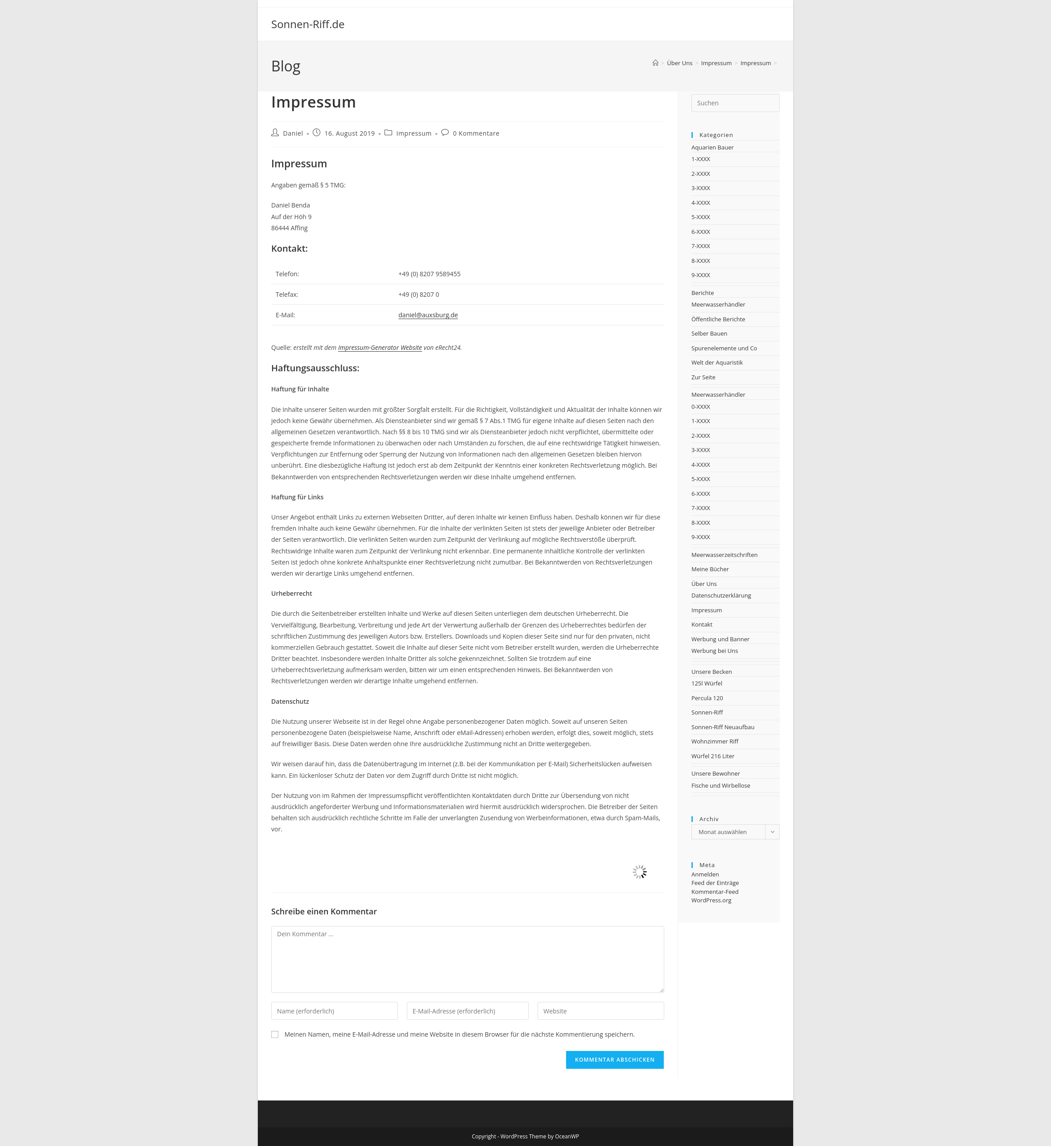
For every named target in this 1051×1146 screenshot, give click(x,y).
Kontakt (701, 624)
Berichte (702, 293)
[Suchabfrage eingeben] (735, 103)
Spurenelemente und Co (724, 348)
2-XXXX (700, 174)
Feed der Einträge (715, 883)
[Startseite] (655, 63)
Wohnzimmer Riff (714, 741)
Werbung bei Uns (714, 651)
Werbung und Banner (720, 639)
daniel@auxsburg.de (428, 315)
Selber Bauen (709, 333)
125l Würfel (706, 683)
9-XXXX (700, 275)
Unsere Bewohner (715, 773)
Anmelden (705, 874)
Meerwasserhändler (718, 304)
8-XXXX (700, 261)
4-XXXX (700, 203)
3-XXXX (700, 188)
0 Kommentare (476, 133)
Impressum (413, 133)
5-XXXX (700, 217)
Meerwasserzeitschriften (724, 555)
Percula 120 (707, 698)
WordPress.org (711, 900)
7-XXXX (700, 246)
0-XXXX (700, 407)
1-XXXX (700, 159)
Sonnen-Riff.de (307, 24)
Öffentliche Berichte (718, 319)
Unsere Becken (711, 672)
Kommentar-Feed (715, 892)
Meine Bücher (710, 569)
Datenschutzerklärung (721, 595)
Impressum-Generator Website (380, 347)
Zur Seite (703, 377)
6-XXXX (700, 232)
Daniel (293, 133)
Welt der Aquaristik (717, 362)
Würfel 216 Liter (713, 756)
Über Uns (704, 584)
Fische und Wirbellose (720, 785)
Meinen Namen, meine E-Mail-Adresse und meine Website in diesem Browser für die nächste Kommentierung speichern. (460, 1034)
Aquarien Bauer (712, 147)
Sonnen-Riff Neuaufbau (723, 727)
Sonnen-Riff (707, 712)
